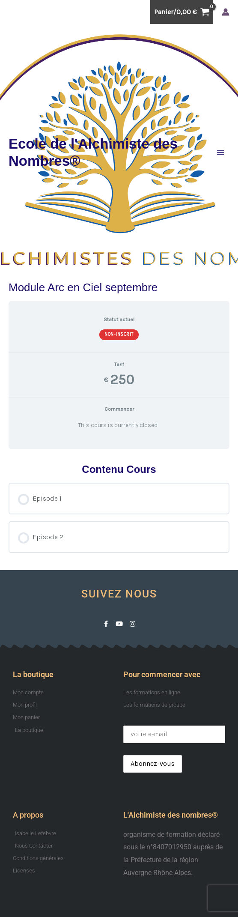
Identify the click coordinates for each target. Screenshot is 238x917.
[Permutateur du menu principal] (220, 152)
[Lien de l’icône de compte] (225, 12)
